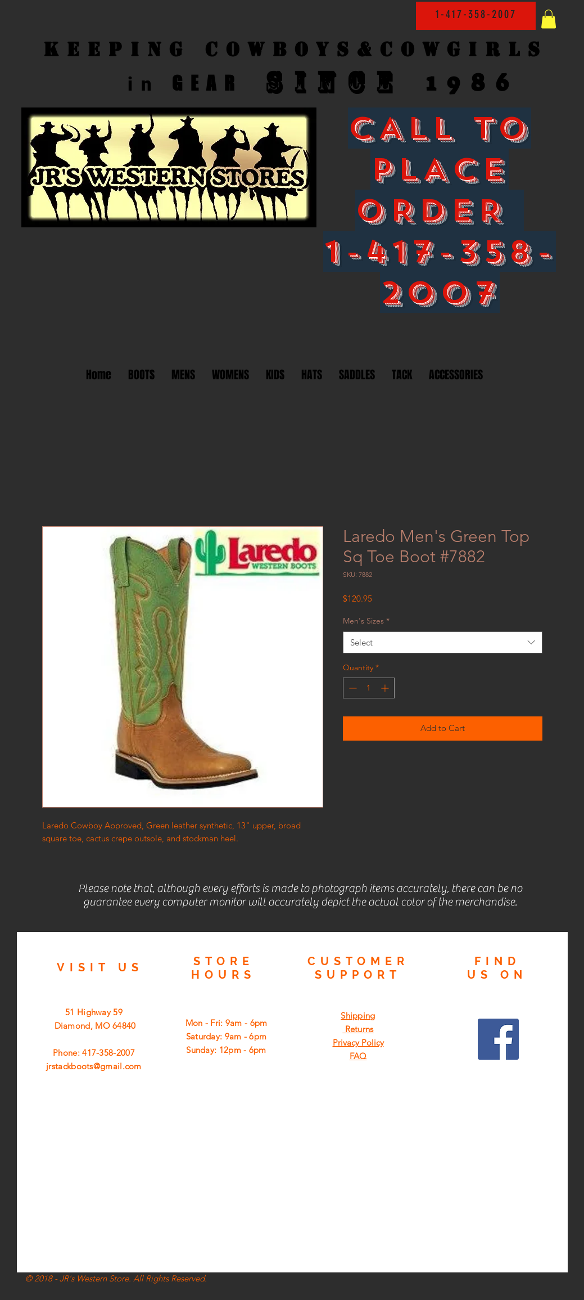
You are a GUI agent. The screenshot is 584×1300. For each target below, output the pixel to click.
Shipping (358, 1015)
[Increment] (386, 688)
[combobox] (442, 642)
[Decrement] (352, 688)
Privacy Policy (358, 1042)
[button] (548, 19)
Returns (357, 1029)
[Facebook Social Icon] (498, 1039)
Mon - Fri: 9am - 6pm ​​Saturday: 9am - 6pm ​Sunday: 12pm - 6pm (226, 1036)
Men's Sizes (366, 621)
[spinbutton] (369, 688)
